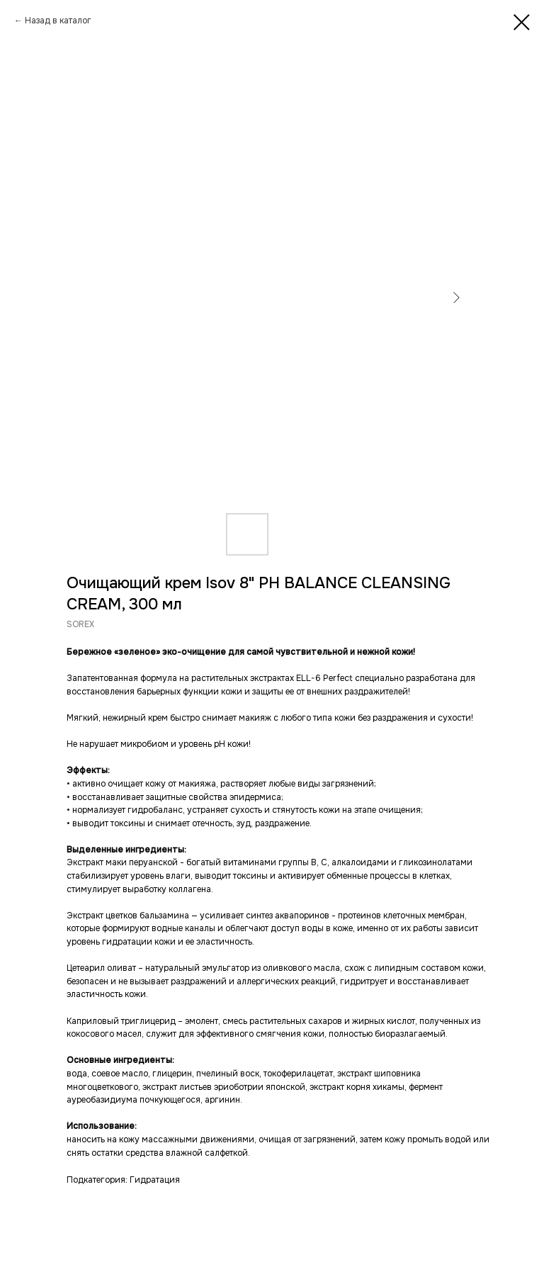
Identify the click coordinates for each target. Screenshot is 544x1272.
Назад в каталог (58, 20)
